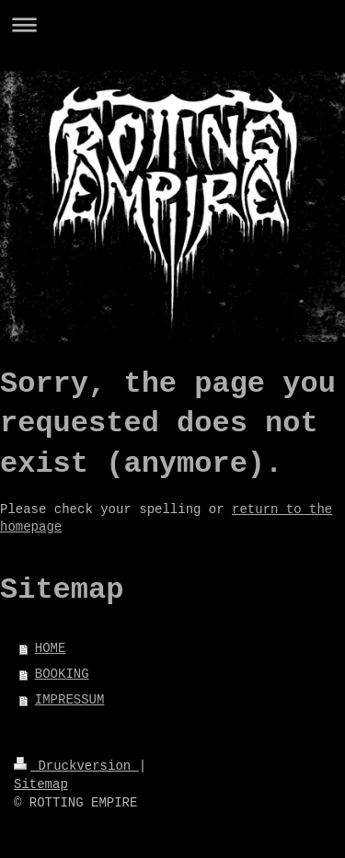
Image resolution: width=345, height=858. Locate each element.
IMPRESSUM (70, 699)
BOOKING (62, 674)
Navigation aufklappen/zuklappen (172, 24)
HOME (50, 648)
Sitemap (41, 784)
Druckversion (76, 766)
